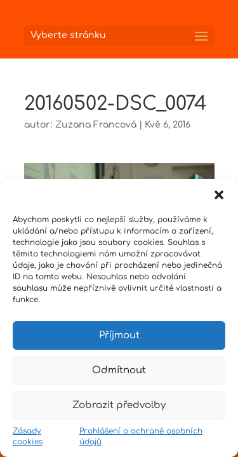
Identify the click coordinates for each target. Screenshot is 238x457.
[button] (219, 195)
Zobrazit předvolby (119, 405)
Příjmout (119, 335)
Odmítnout (119, 370)
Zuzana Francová (95, 124)
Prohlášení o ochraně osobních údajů (140, 436)
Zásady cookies (28, 436)
